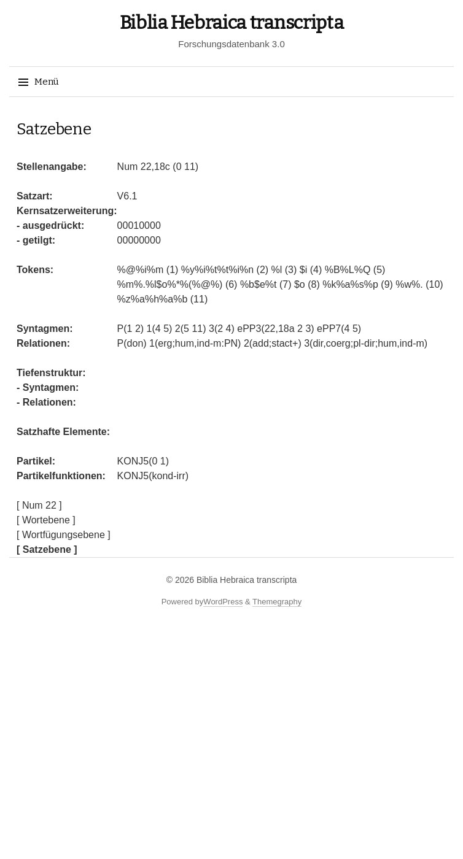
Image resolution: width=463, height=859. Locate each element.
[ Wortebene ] (46, 520)
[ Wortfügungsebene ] (64, 535)
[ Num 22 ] (39, 505)
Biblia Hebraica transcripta (232, 23)
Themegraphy (277, 601)
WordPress (223, 601)
